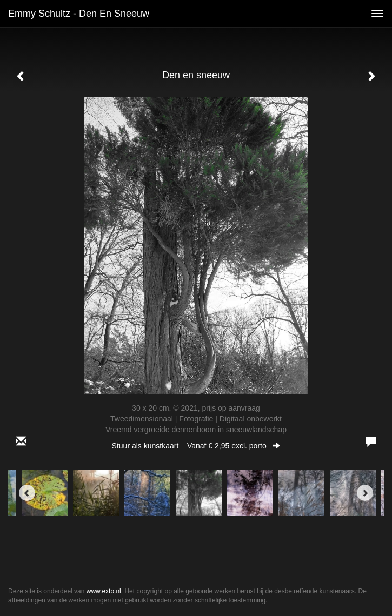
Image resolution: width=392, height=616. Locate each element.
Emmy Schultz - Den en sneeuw (78, 13)
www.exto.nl (104, 591)
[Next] (365, 493)
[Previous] (27, 493)
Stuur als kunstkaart (196, 445)
